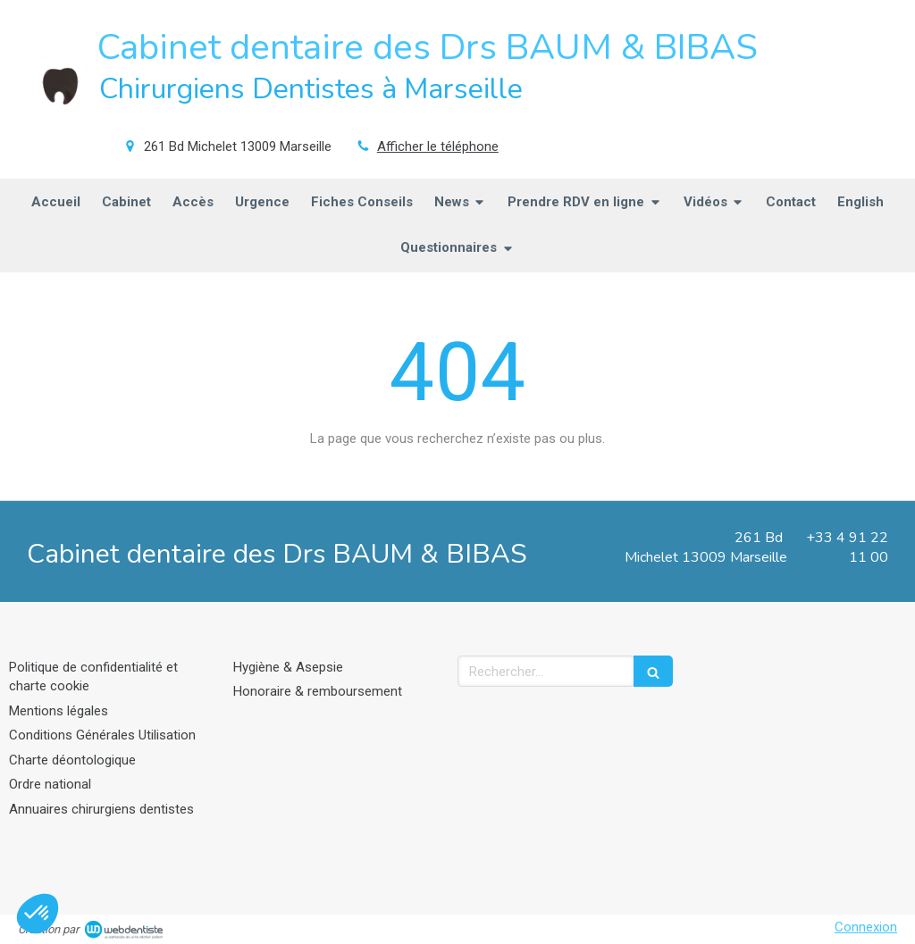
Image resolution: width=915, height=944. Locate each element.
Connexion (866, 927)
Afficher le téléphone (438, 146)
